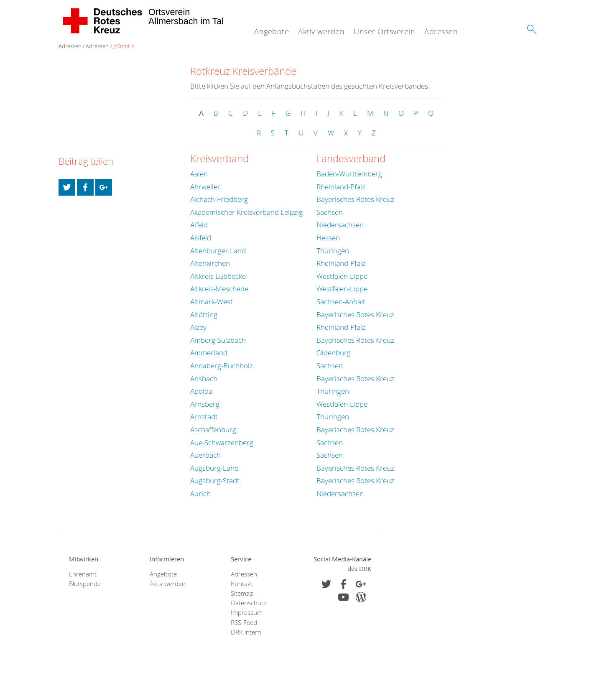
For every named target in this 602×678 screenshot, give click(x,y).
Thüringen (332, 250)
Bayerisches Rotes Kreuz (355, 199)
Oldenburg (333, 352)
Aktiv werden (321, 31)
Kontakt (242, 584)
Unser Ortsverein (384, 31)
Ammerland (208, 352)
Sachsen (329, 212)
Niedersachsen (340, 224)
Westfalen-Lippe (341, 276)
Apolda (201, 391)
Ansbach (203, 378)
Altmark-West (211, 301)
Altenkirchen (210, 263)
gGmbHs (123, 46)
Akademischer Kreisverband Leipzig (246, 212)
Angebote (271, 31)
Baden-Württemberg (349, 173)
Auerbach (205, 455)
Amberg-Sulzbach (218, 340)
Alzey (198, 327)
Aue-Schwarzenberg (221, 442)
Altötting (203, 314)
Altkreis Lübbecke (218, 276)
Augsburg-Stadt (215, 480)
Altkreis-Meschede (219, 288)
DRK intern (246, 632)
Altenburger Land (218, 250)
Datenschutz (248, 603)
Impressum (247, 613)
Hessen (328, 237)
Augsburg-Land (214, 468)
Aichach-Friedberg (219, 199)
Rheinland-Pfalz (340, 186)
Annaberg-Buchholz (221, 365)
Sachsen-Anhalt (340, 301)
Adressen (441, 31)
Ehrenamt (83, 574)
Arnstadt (204, 416)
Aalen (199, 173)
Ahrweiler (205, 186)
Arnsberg (204, 404)
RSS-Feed (244, 623)
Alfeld (199, 224)
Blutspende (85, 584)
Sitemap (242, 593)
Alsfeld (200, 237)
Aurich (200, 493)
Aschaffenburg (213, 429)
